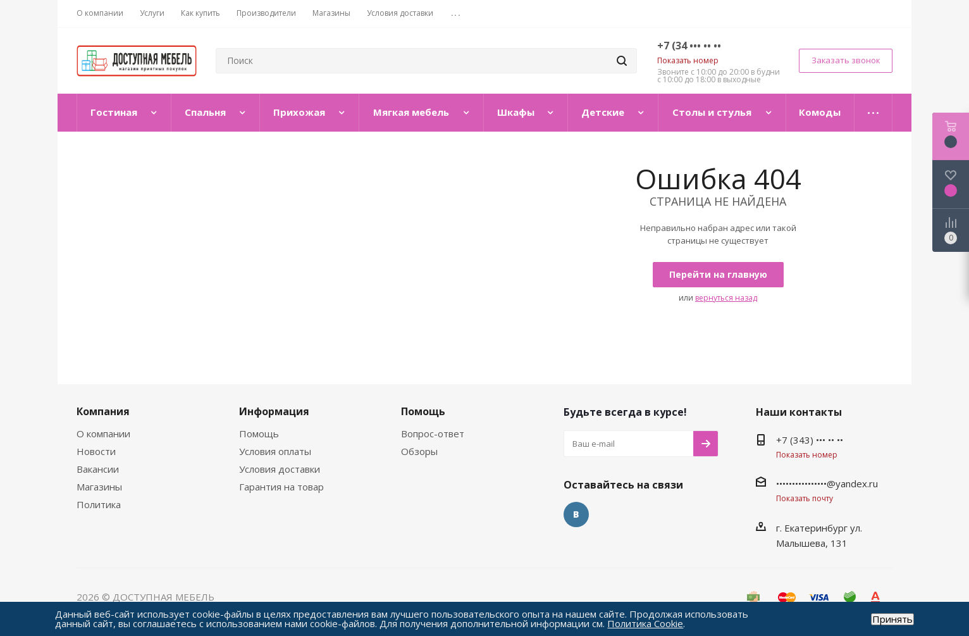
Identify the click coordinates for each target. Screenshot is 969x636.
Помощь (259, 433)
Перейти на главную (718, 274)
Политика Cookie (645, 623)
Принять (892, 619)
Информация (274, 411)
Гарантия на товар (281, 486)
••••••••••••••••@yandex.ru (827, 483)
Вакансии (98, 469)
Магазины (99, 486)
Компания (103, 411)
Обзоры (419, 451)
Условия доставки (279, 469)
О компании (103, 433)
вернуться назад (726, 297)
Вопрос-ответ (432, 433)
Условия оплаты (275, 451)
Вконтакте (576, 514)
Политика (99, 504)
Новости (96, 451)
